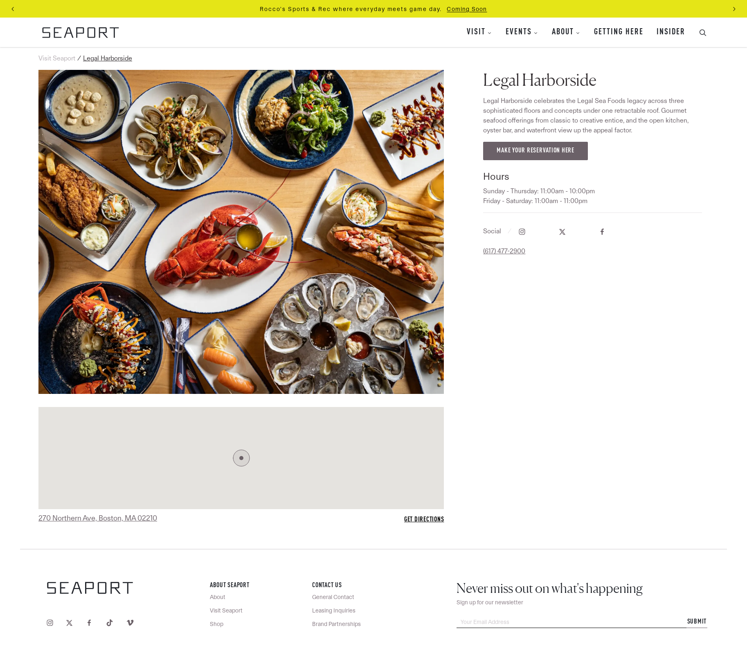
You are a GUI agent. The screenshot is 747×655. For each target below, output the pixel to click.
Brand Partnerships (336, 624)
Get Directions (424, 519)
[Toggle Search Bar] (699, 32)
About (563, 32)
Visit (476, 32)
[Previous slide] (13, 9)
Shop (216, 624)
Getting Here (619, 32)
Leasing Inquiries (334, 610)
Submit (697, 622)
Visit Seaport (56, 58)
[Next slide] (733, 9)
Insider (671, 32)
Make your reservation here (535, 151)
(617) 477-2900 (504, 251)
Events (519, 32)
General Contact (333, 597)
